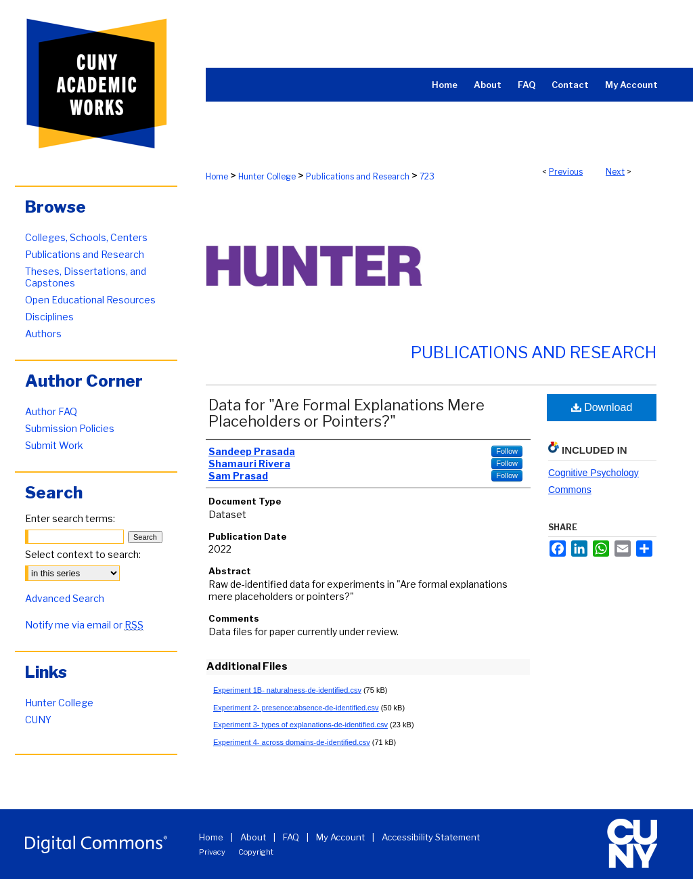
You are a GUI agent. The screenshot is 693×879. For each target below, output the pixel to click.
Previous (566, 172)
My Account (340, 837)
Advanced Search (64, 598)
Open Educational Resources (90, 299)
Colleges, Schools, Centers (86, 237)
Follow (507, 451)
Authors (43, 333)
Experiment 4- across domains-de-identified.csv (291, 742)
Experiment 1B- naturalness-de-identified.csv (287, 690)
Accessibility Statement (431, 837)
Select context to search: (83, 554)
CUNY (38, 719)
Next (615, 172)
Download (602, 407)
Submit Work (54, 445)
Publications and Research (357, 176)
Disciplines (49, 316)
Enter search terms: (70, 518)
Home (217, 176)
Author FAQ (51, 411)
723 (427, 176)
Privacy (212, 852)
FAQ (291, 837)
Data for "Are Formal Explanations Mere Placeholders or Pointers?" (346, 413)
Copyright (255, 852)
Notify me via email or (84, 624)
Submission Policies (69, 428)
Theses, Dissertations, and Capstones (85, 276)
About (253, 837)
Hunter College (267, 176)
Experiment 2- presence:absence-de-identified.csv (296, 708)
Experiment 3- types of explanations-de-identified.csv (300, 725)
